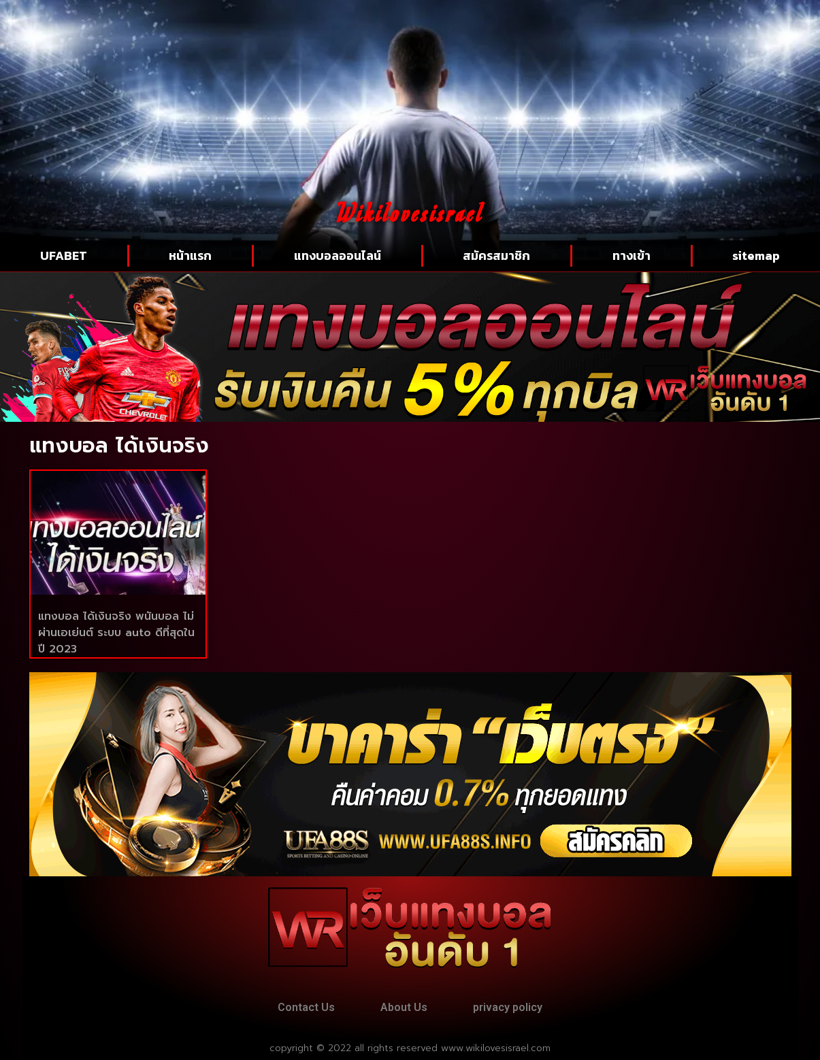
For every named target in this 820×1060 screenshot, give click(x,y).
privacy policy (507, 1007)
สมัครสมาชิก (496, 255)
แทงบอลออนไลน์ (337, 255)
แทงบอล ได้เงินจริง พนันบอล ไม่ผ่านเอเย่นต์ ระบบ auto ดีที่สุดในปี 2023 (116, 632)
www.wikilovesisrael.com (496, 1048)
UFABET (63, 255)
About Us (403, 1007)
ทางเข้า (631, 255)
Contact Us (306, 1007)
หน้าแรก (190, 255)
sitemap (756, 255)
